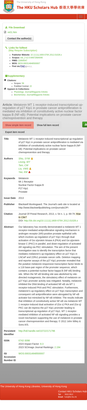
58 (23, 83)
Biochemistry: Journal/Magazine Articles (31, 95)
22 (31, 86)
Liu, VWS (25, 168)
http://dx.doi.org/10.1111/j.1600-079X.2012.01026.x (51, 220)
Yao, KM (24, 172)
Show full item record (48, 125)
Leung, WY (24, 162)
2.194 (57, 347)
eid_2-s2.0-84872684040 (31, 57)
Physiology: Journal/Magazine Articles (31, 92)
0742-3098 (24, 340)
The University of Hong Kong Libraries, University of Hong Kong (34, 386)
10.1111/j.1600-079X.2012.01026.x (46, 55)
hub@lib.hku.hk (70, 397)
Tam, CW (23, 165)
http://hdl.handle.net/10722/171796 (37, 331)
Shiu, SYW (26, 158)
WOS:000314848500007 (29, 63)
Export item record (14, 132)
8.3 (41, 344)
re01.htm (12, 32)
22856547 (22, 60)
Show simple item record (18, 125)
